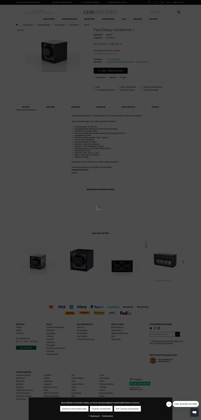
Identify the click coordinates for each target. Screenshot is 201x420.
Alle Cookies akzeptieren (127, 408)
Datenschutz (106, 416)
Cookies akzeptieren (101, 408)
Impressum (94, 416)
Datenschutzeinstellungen (74, 408)
